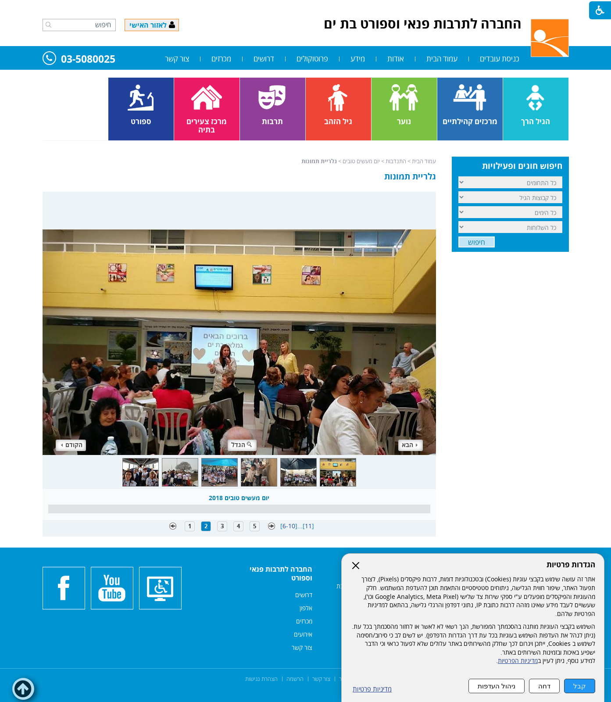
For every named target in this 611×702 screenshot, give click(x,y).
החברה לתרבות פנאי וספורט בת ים (423, 23)
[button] (48, 24)
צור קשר (177, 59)
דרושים (264, 59)
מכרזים (221, 59)
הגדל (242, 445)
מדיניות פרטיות (372, 689)
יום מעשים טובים (361, 161)
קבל (579, 686)
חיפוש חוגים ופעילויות (522, 166)
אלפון (306, 608)
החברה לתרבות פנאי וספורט (281, 573)
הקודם (71, 445)
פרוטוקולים (312, 59)
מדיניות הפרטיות (518, 661)
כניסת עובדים (499, 59)
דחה (544, 686)
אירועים (303, 634)
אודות (395, 59)
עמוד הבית (441, 59)
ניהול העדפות (496, 686)
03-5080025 (79, 59)
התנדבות (396, 161)
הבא (410, 445)
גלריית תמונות (410, 176)
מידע (357, 59)
